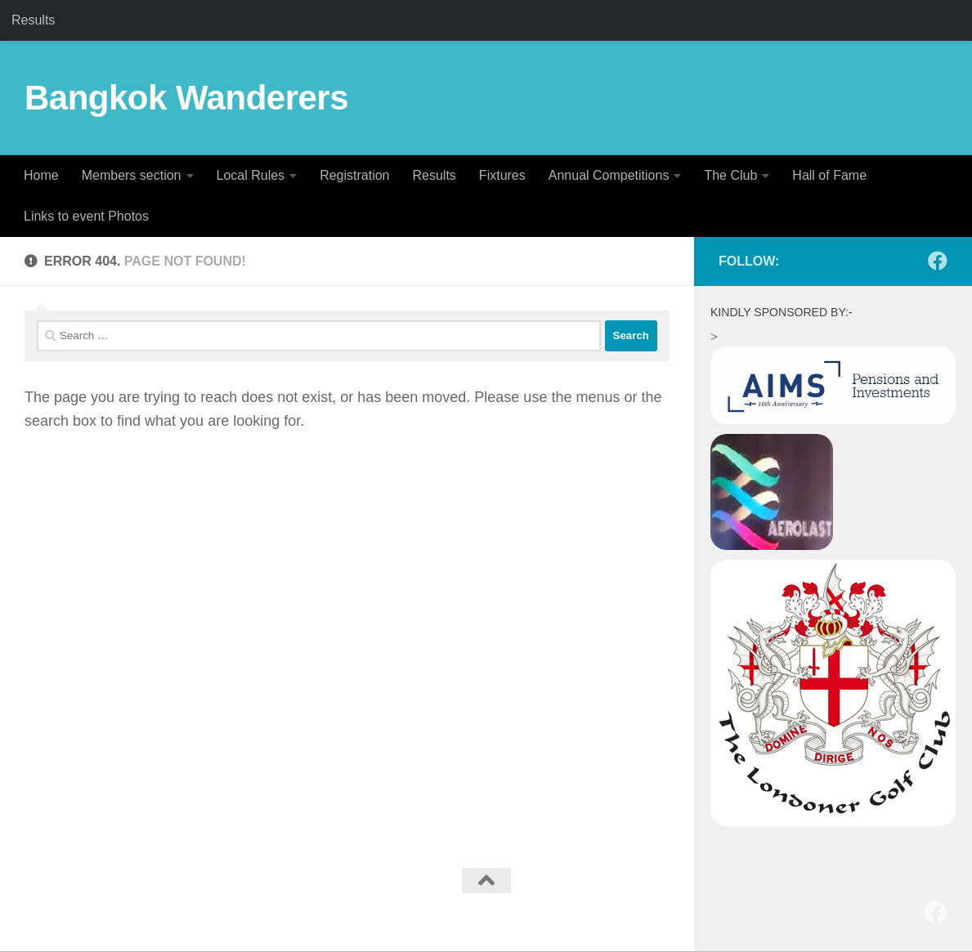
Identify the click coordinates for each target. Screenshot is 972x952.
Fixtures (502, 175)
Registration (354, 175)
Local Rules (251, 175)
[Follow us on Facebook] (937, 260)
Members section (131, 175)
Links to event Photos (86, 216)
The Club (730, 175)
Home (41, 175)
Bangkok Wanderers (186, 97)
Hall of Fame (829, 175)
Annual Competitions (609, 175)
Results (33, 20)
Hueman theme (230, 907)
